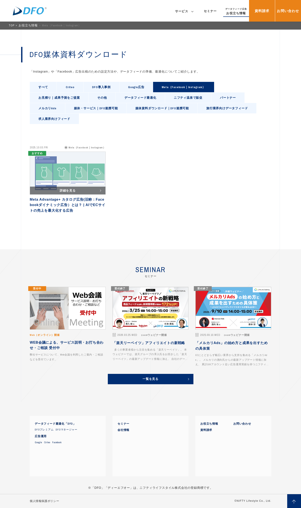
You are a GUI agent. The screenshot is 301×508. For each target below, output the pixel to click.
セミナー (123, 423)
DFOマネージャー (66, 429)
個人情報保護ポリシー (44, 501)
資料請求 (206, 430)
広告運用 (41, 436)
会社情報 (123, 430)
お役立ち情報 (29, 25)
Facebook (56, 442)
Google (38, 442)
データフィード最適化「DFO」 (55, 423)
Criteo (47, 442)
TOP (12, 25)
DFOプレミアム (44, 429)
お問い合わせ (242, 423)
